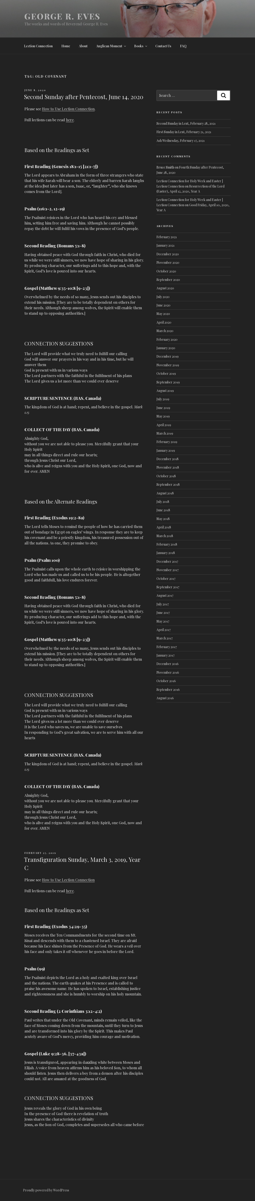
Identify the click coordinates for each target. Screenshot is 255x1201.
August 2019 (165, 390)
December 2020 (167, 254)
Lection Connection (38, 46)
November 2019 (167, 365)
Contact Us (163, 46)
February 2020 (166, 339)
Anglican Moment (111, 46)
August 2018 (165, 493)
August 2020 (165, 288)
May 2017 (162, 621)
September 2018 (168, 484)
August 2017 (164, 595)
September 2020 (168, 279)
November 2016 (167, 672)
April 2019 (163, 425)
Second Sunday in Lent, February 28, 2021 (186, 123)
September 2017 (167, 587)
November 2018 (167, 467)
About (83, 46)
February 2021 (166, 237)
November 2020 (167, 262)
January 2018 (165, 553)
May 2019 (163, 416)
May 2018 (163, 519)
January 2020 (165, 348)
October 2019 (166, 373)
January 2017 (165, 655)
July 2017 (162, 604)
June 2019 (163, 408)
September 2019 (168, 382)
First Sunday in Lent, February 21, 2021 (183, 132)
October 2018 (166, 476)
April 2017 (163, 630)
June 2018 (163, 510)
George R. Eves (62, 16)
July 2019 (162, 399)
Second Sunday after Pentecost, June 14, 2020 (83, 97)
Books (141, 46)
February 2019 (166, 442)
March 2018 (164, 536)
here (70, 119)
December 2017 (167, 561)
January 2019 (165, 450)
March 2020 (164, 331)
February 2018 (166, 544)
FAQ (183, 46)
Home (65, 46)
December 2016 (167, 664)
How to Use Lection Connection (68, 108)
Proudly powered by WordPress (46, 1190)
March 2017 (164, 638)
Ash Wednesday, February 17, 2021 (180, 140)
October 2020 (166, 271)
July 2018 (162, 501)
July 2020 (162, 297)
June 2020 (163, 305)
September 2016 (168, 689)
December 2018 (167, 459)
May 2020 (163, 313)
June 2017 (163, 612)
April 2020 (163, 322)
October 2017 (165, 578)
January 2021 (165, 245)
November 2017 (167, 570)
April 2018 (163, 527)
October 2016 (166, 681)
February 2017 (166, 647)
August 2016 (165, 698)
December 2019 (167, 356)
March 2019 (164, 433)
